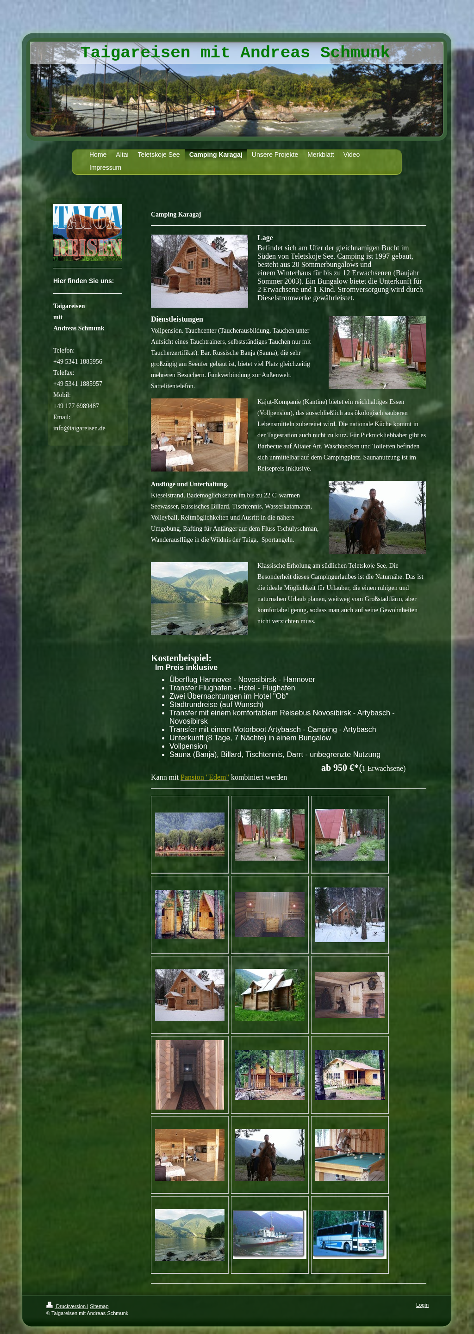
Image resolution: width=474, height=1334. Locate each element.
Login (422, 1305)
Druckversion (66, 1306)
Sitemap (99, 1306)
